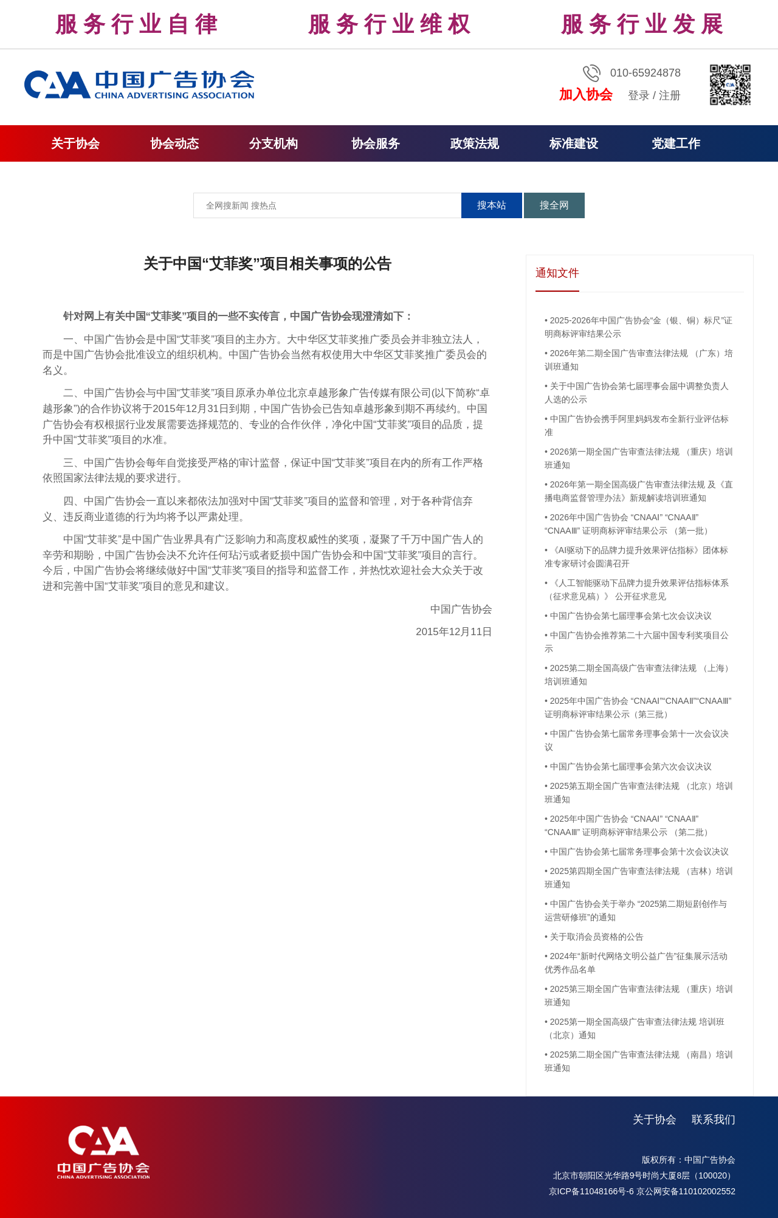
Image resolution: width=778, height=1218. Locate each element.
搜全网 (554, 205)
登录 (639, 95)
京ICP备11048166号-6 (591, 1191)
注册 (670, 95)
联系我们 (713, 1119)
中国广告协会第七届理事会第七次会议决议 (631, 616)
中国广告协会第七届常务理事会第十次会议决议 (639, 851)
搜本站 (491, 205)
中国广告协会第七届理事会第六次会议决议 (631, 766)
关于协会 (654, 1119)
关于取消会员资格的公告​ (597, 936)
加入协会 (586, 94)
